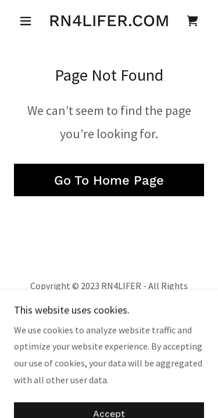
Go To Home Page (109, 180)
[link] (109, 21)
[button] (28, 21)
